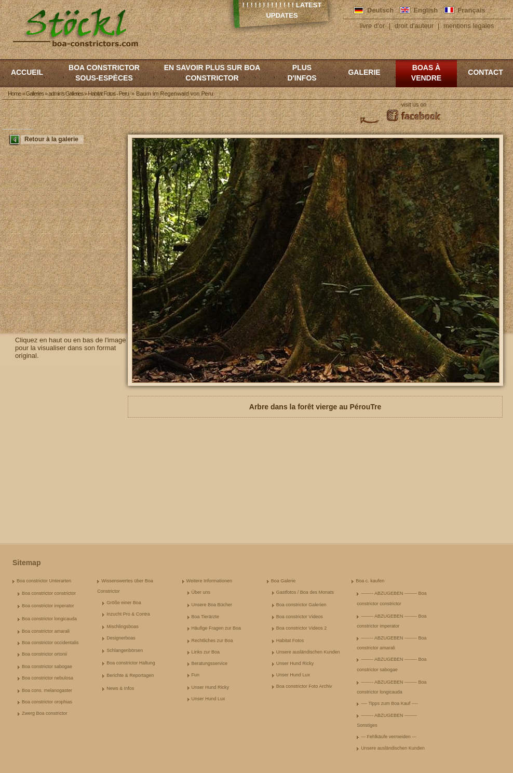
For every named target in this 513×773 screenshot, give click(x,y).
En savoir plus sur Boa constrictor (212, 72)
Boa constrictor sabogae (47, 666)
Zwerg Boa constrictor (45, 713)
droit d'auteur (414, 26)
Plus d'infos (301, 72)
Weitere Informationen (209, 580)
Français (471, 10)
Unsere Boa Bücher (212, 604)
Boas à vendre (426, 72)
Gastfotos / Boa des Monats (305, 592)
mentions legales (468, 26)
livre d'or (372, 26)
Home (14, 93)
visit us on (414, 104)
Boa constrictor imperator (48, 605)
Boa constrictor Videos (299, 616)
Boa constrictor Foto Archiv (304, 686)
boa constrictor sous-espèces (104, 72)
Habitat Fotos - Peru (108, 93)
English (425, 10)
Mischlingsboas (122, 626)
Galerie (364, 72)
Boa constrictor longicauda (49, 618)
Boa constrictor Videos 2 (301, 628)
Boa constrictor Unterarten (44, 580)
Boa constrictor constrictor (49, 593)
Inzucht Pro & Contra (128, 614)
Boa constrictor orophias (47, 701)
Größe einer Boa (123, 602)
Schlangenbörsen (124, 650)
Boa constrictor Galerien (301, 604)
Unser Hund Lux (208, 698)
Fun (196, 674)
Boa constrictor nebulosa (47, 678)
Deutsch (380, 10)
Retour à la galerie (51, 139)
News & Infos (120, 688)
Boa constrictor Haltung (130, 662)
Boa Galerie (283, 580)
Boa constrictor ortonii (44, 654)
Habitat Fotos (290, 640)
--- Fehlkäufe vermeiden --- (388, 736)
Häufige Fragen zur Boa (216, 628)
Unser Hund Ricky (211, 687)
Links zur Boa (206, 652)
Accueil (27, 72)
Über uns (201, 592)
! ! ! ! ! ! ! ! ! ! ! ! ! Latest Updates (282, 10)
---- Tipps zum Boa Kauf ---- (389, 703)
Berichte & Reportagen (130, 675)
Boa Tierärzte (206, 616)
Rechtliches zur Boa (212, 640)
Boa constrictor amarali (46, 631)
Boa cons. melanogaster (47, 690)
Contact (485, 72)
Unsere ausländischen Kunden (308, 652)
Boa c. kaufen (370, 580)
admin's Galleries (65, 93)
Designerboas (121, 638)
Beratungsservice (210, 663)
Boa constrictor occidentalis (50, 642)
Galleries (35, 93)
